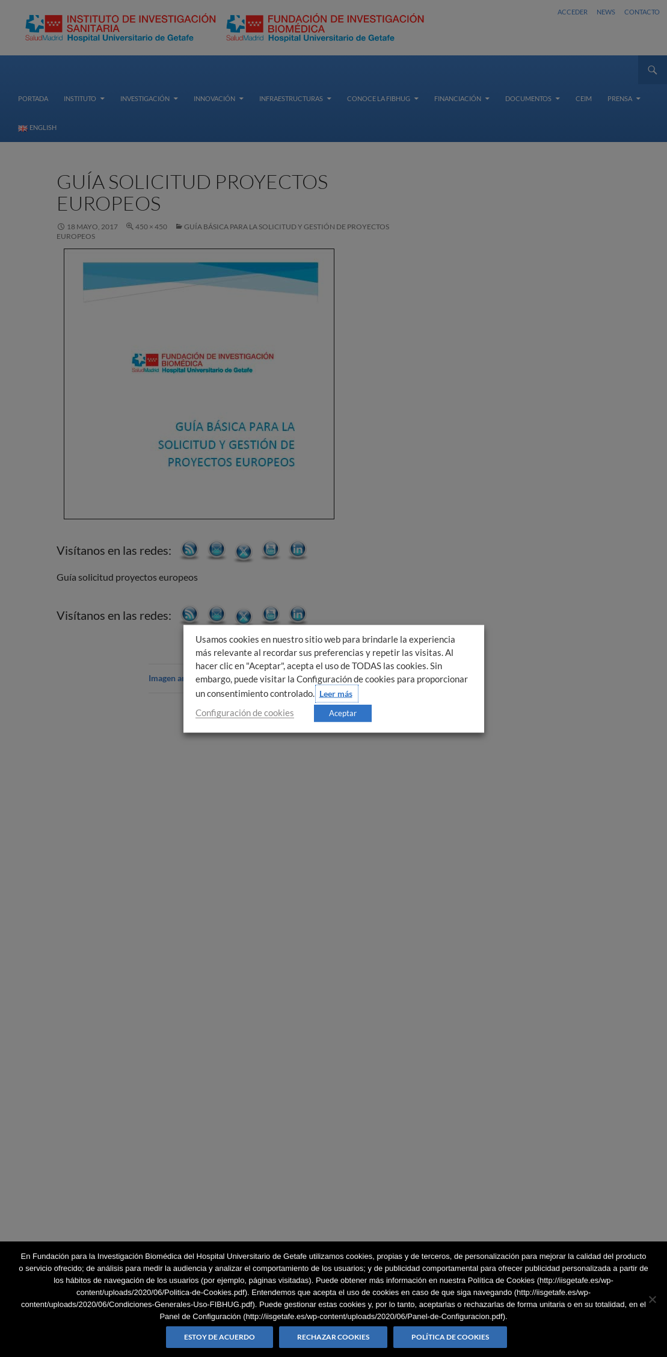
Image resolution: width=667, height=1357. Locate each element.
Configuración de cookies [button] (244, 712)
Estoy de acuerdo (219, 1336)
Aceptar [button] (343, 712)
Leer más (335, 693)
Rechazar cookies (333, 1336)
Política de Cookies (450, 1336)
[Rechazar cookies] (652, 1299)
